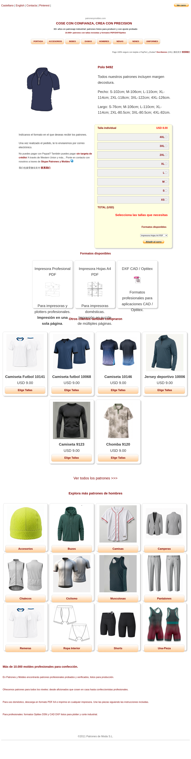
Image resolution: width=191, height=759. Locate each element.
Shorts (118, 648)
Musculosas (118, 598)
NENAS (120, 41)
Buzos (72, 548)
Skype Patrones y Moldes (57, 161)
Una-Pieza (164, 648)
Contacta (32, 5)
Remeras (25, 648)
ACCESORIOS (55, 41)
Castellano (7, 5)
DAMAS (88, 41)
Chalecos (25, 598)
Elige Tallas (25, 390)
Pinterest (44, 5)
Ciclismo (71, 598)
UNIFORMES (152, 41)
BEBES (72, 41)
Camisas (118, 548)
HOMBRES (104, 41)
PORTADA (38, 41)
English (20, 5)
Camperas (164, 548)
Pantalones (164, 598)
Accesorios (25, 548)
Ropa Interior (71, 648)
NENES (135, 41)
